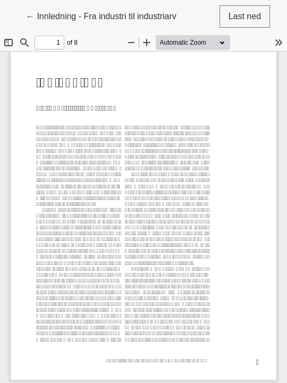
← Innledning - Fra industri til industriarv (101, 15)
